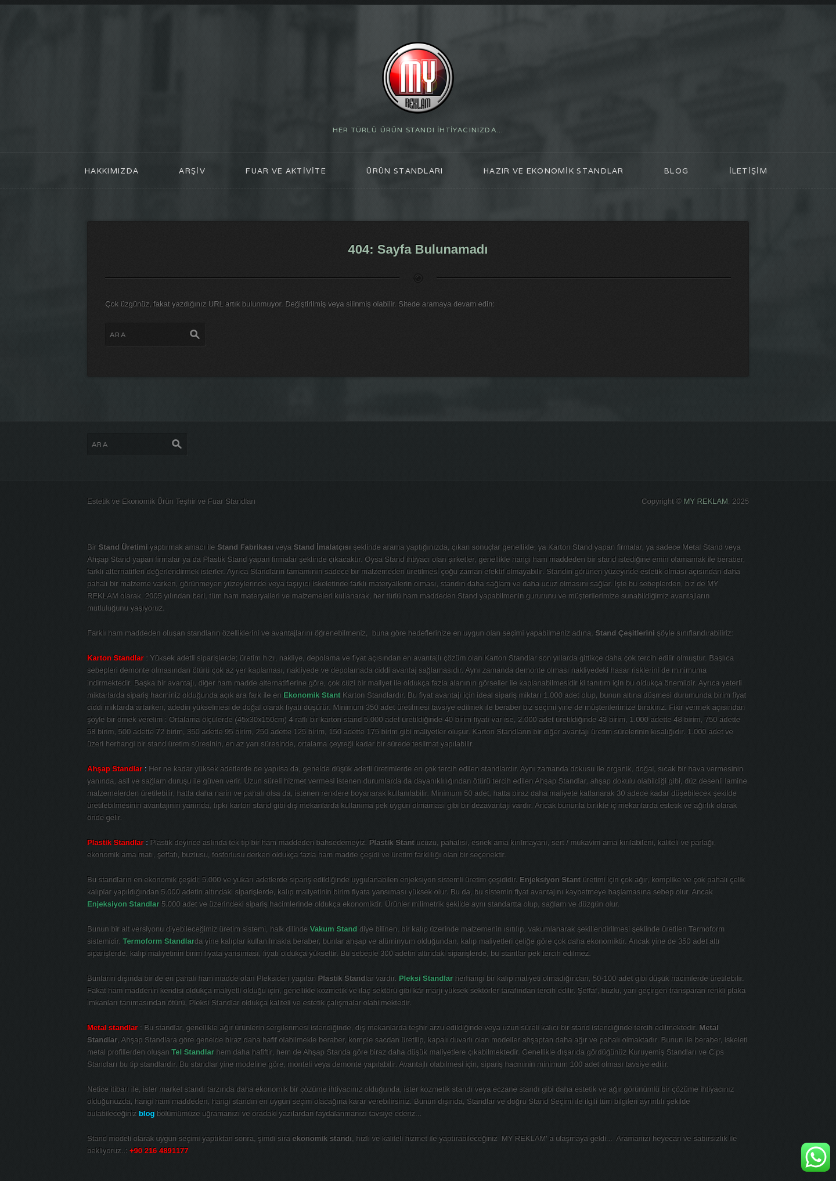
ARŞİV (192, 171)
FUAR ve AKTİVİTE (286, 171)
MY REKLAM (706, 501)
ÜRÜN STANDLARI (404, 171)
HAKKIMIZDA (112, 171)
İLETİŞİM (748, 171)
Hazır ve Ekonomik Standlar (554, 171)
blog (676, 171)
